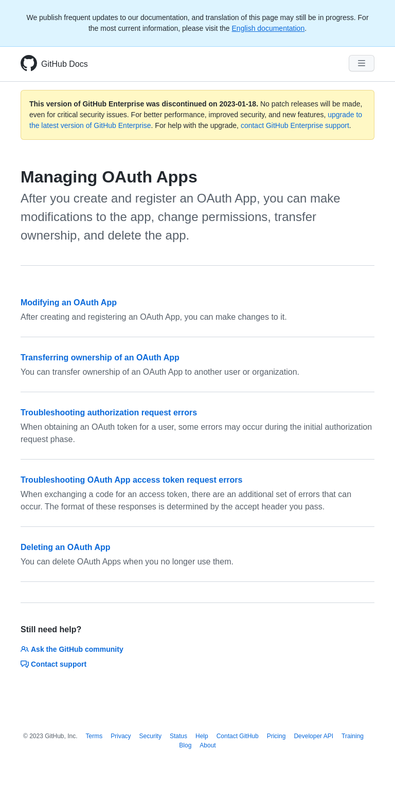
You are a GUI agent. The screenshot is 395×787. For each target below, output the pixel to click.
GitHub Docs (64, 64)
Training (353, 736)
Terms (94, 736)
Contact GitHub (238, 736)
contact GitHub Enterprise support (295, 125)
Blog (185, 745)
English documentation (268, 28)
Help (201, 736)
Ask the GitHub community (72, 649)
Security (150, 736)
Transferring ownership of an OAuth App (100, 357)
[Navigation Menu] (361, 63)
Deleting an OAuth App (66, 547)
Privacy (121, 736)
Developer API (313, 736)
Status (178, 736)
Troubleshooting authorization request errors (109, 412)
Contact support (53, 664)
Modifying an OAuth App (69, 302)
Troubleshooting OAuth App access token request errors (131, 479)
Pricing (276, 736)
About (208, 745)
